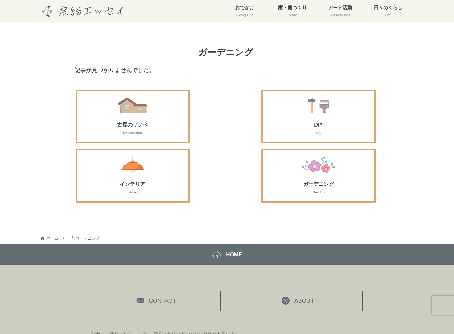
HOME (227, 197)
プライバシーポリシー (299, 313)
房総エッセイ (252, 313)
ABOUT (298, 245)
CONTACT (156, 245)
